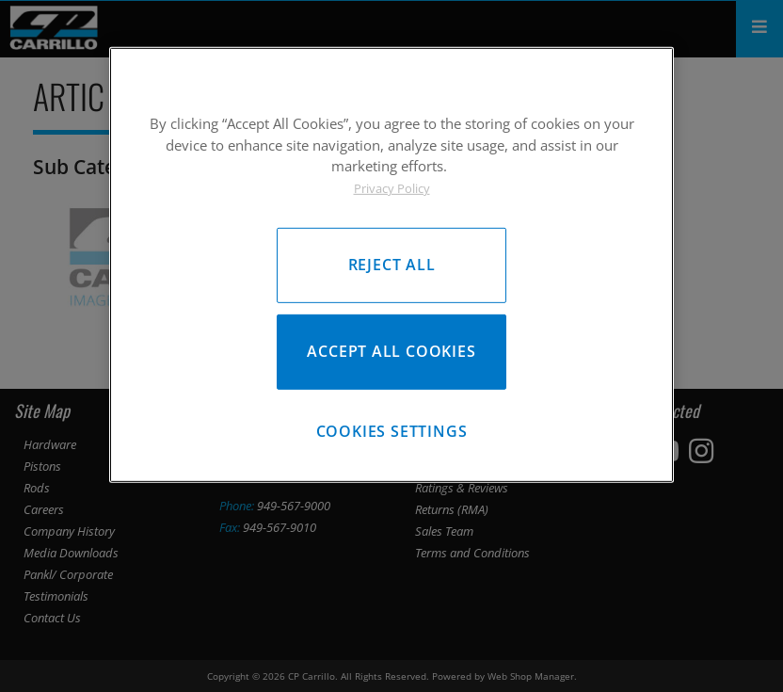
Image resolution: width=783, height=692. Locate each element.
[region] (391, 266)
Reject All (392, 264)
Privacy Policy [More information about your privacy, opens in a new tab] (392, 187)
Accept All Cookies (391, 352)
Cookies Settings (392, 433)
